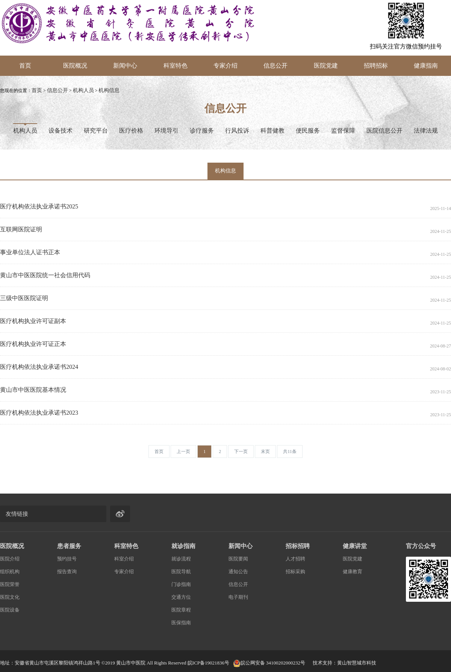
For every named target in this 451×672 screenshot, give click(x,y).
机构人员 (83, 90)
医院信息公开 (384, 130)
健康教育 (352, 571)
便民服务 (308, 130)
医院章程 (181, 610)
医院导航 (181, 571)
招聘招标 (376, 65)
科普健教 (272, 130)
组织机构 (10, 571)
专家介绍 (225, 65)
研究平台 (96, 130)
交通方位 (181, 597)
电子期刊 (238, 597)
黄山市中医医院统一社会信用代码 (45, 275)
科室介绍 (124, 559)
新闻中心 (125, 65)
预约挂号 (67, 559)
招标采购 (295, 571)
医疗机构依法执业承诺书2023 (39, 412)
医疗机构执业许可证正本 (33, 344)
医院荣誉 (10, 584)
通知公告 (238, 571)
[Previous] (159, 451)
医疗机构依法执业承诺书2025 (39, 206)
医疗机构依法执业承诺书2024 (39, 367)
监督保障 (343, 130)
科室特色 (175, 65)
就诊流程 (181, 559)
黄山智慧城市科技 (356, 663)
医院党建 (326, 65)
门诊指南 (181, 584)
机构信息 (109, 90)
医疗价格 (131, 130)
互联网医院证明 (21, 229)
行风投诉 (237, 130)
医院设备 (10, 610)
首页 (25, 65)
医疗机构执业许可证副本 (33, 321)
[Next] (241, 451)
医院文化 (10, 597)
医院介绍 (10, 559)
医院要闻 (238, 559)
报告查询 (67, 571)
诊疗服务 (202, 130)
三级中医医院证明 (24, 298)
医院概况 (75, 65)
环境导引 (166, 130)
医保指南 (181, 622)
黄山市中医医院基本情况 (33, 390)
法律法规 (426, 130)
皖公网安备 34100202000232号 (269, 663)
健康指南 (426, 65)
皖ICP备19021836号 (208, 663)
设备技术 (60, 130)
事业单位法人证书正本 (30, 252)
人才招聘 (295, 559)
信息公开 (275, 65)
